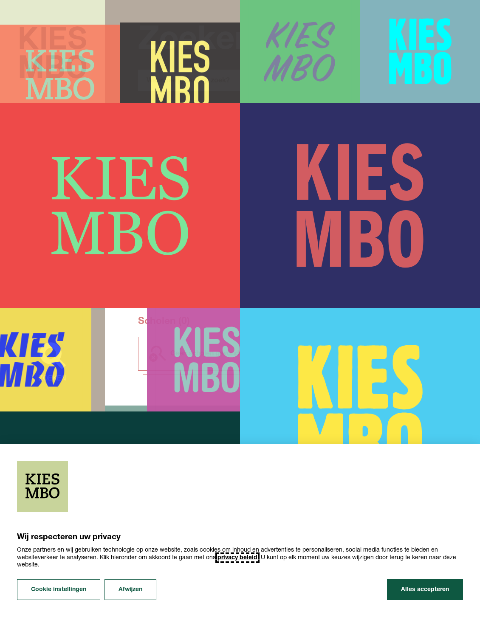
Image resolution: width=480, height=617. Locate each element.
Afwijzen (130, 589)
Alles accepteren (425, 589)
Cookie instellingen (58, 589)
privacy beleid (237, 558)
